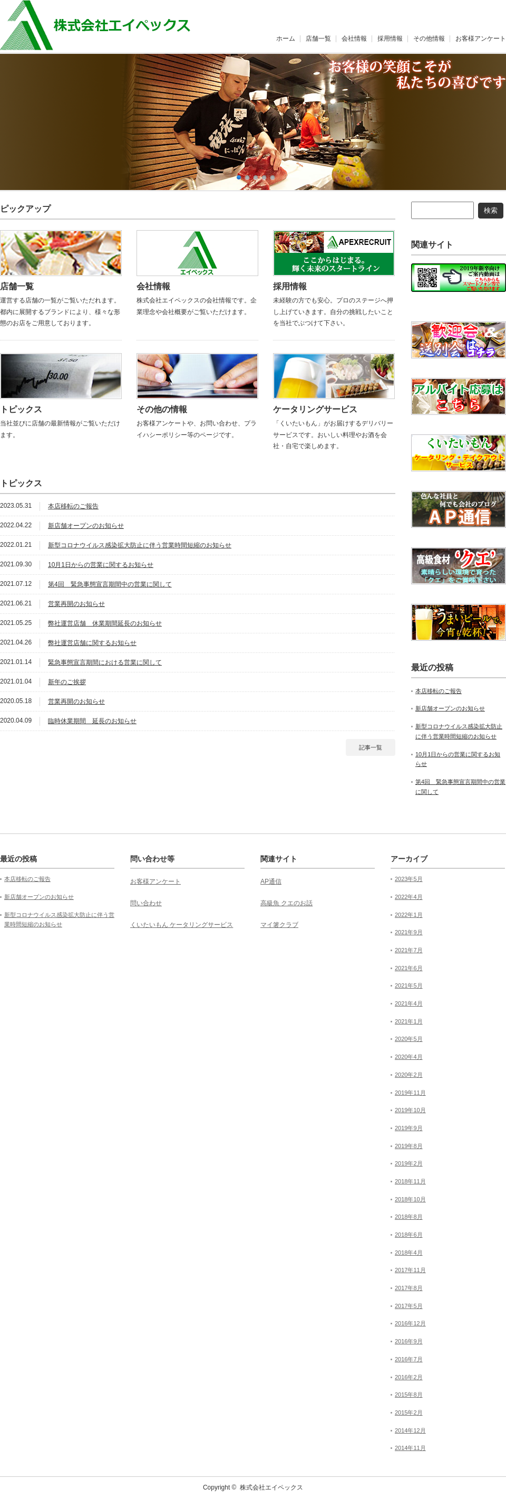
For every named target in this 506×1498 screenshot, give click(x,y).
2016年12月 (410, 1323)
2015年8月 (409, 1394)
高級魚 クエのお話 (286, 903)
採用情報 (390, 38)
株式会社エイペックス (271, 1487)
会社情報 (354, 38)
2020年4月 (409, 1057)
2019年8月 (409, 1146)
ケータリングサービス (315, 409)
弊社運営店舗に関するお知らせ (92, 643)
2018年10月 (410, 1199)
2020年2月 (409, 1075)
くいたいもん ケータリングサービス (181, 924)
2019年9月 (409, 1128)
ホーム (285, 38)
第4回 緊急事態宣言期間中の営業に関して (110, 584)
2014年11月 (410, 1448)
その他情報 (429, 38)
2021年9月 (409, 932)
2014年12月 (410, 1430)
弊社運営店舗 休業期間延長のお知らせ (105, 623)
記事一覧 (370, 747)
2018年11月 (410, 1181)
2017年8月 (409, 1288)
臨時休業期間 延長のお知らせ (92, 721)
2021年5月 (409, 985)
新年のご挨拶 (67, 682)
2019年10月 (410, 1110)
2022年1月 (409, 915)
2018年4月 (409, 1252)
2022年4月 (409, 897)
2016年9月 (409, 1341)
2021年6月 (409, 968)
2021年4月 (409, 1003)
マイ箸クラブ (279, 924)
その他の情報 (162, 409)
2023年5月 (409, 879)
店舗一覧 (318, 38)
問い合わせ (146, 903)
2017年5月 (409, 1306)
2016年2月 (409, 1377)
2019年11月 (410, 1092)
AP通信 (270, 881)
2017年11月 (410, 1270)
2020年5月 (409, 1039)
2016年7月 (409, 1359)
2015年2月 (409, 1412)
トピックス (21, 409)
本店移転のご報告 (73, 506)
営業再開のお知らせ (76, 604)
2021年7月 (409, 950)
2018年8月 (409, 1216)
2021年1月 (409, 1021)
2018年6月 (409, 1234)
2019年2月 (409, 1163)
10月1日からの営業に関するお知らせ (100, 564)
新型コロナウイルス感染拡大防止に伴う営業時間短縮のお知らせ (139, 545)
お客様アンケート (480, 38)
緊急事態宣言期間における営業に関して (105, 662)
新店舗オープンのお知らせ (86, 525)
